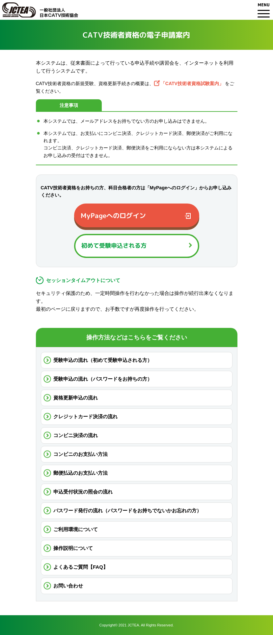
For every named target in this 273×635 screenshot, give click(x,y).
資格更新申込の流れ (75, 397)
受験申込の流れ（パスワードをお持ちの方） (102, 379)
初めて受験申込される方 (113, 245)
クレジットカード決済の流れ (85, 416)
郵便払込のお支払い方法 (80, 473)
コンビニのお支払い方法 (80, 454)
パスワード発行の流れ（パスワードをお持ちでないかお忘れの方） (127, 510)
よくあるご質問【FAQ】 (80, 567)
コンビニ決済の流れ (75, 435)
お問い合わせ (68, 585)
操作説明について (73, 548)
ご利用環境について (75, 529)
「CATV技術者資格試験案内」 (192, 83)
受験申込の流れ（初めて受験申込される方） (102, 360)
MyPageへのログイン (113, 215)
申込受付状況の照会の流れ (83, 491)
